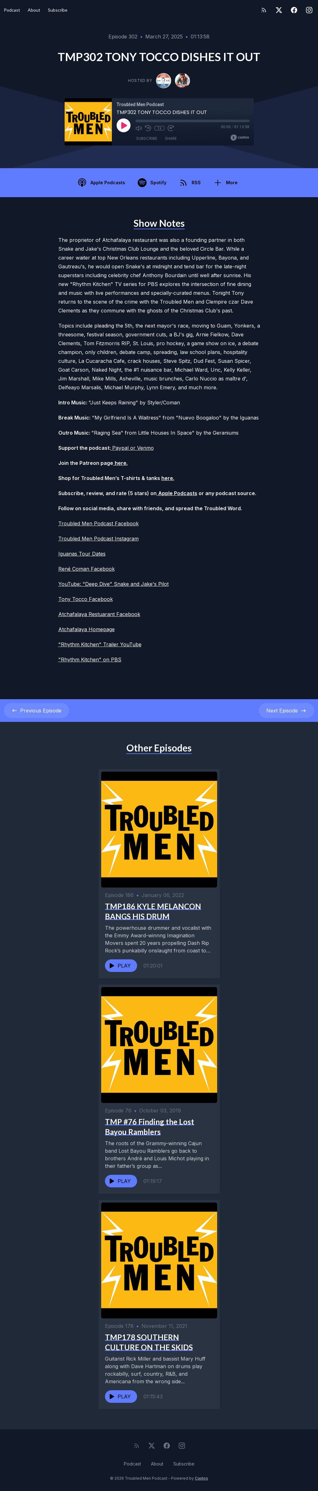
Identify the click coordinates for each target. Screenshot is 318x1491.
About (34, 10)
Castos (201, 1478)
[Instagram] (309, 10)
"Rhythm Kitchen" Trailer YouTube (100, 644)
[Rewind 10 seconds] (148, 128)
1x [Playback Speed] (159, 128)
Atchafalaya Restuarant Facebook (99, 614)
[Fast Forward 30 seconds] (171, 128)
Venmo (145, 448)
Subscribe (57, 10)
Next (286, 710)
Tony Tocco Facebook (85, 599)
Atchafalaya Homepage (86, 629)
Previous (36, 710)
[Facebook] (294, 10)
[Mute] (139, 128)
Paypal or (124, 448)
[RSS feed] (263, 10)
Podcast (12, 10)
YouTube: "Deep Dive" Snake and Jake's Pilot (113, 584)
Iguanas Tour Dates (82, 554)
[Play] (123, 125)
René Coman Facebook (86, 569)
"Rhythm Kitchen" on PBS (89, 659)
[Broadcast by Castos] (239, 137)
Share (171, 138)
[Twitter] (279, 10)
